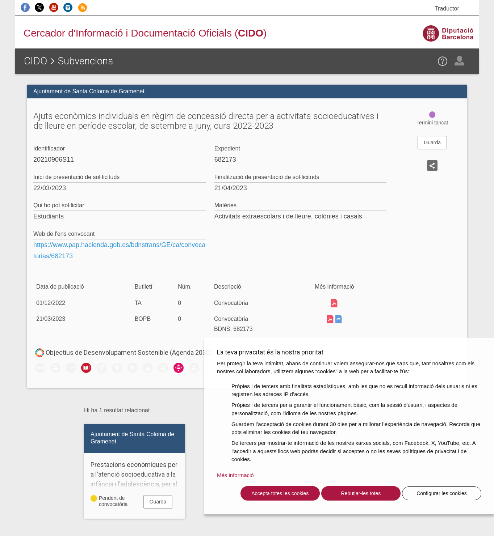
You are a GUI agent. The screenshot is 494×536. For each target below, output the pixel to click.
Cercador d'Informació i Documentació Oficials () (145, 33)
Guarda (432, 142)
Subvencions (85, 61)
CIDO (35, 61)
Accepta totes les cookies (280, 493)
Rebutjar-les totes (361, 493)
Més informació (235, 475)
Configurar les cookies (441, 493)
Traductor (447, 8)
